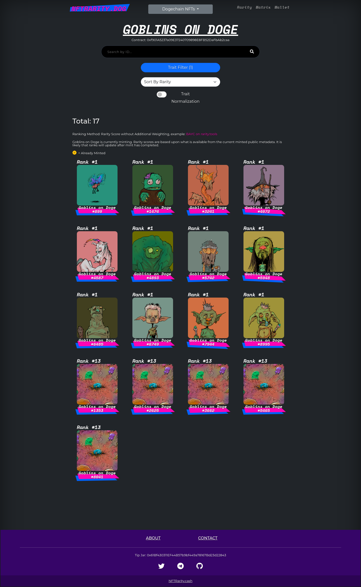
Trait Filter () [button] (180, 67)
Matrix (263, 7)
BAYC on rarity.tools (201, 134)
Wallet (282, 7)
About (153, 538)
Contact (207, 538)
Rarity (244, 7)
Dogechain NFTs (179, 9)
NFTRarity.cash (180, 581)
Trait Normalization (185, 98)
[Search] (252, 51)
